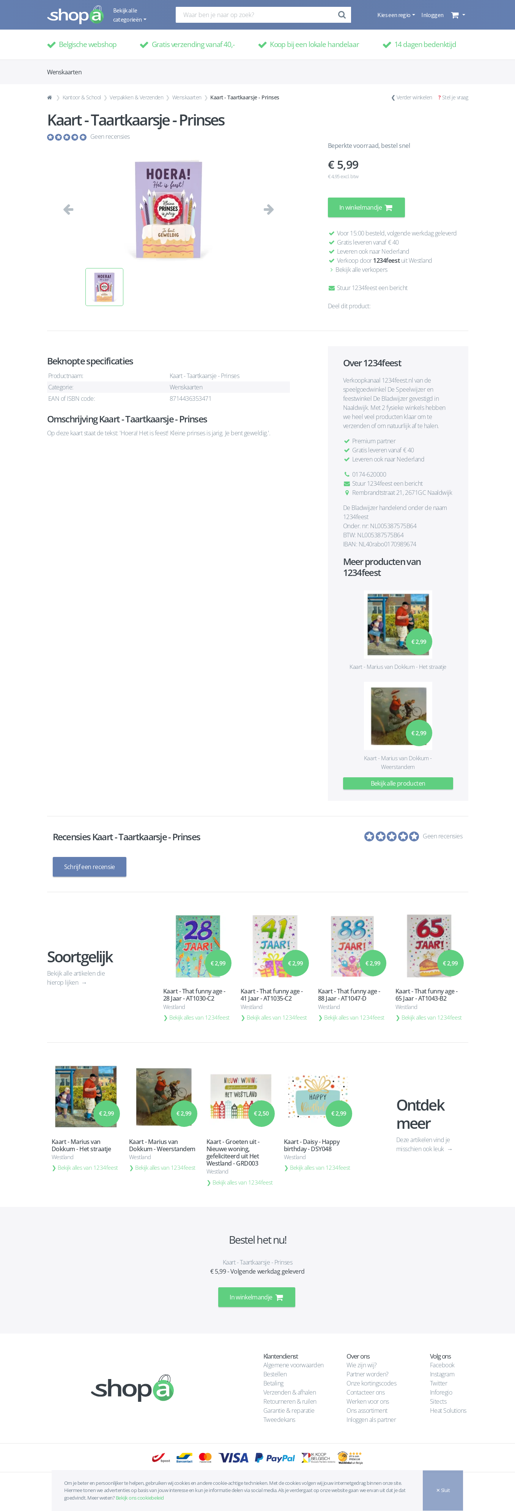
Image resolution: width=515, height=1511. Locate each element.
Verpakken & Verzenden (136, 97)
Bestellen (275, 1374)
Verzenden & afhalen (289, 1392)
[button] (457, 14)
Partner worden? (367, 1374)
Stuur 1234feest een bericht (368, 288)
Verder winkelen (414, 97)
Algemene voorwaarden (293, 1365)
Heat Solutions (449, 1410)
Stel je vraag (455, 97)
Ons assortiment (366, 1410)
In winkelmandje (366, 207)
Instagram (442, 1374)
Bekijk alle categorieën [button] (128, 14)
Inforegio (442, 1392)
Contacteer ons (365, 1392)
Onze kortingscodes (371, 1383)
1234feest (386, 260)
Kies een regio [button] (394, 15)
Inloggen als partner (371, 1419)
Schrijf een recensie (89, 867)
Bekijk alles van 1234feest (199, 1017)
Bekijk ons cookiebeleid (140, 1497)
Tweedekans (279, 1419)
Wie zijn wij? (361, 1365)
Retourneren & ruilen (290, 1401)
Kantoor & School (82, 97)
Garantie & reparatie (289, 1410)
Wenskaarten (187, 97)
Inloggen (432, 15)
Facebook (442, 1365)
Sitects (439, 1401)
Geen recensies (110, 136)
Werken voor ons (367, 1401)
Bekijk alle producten (398, 783)
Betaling (273, 1383)
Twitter (438, 1383)
